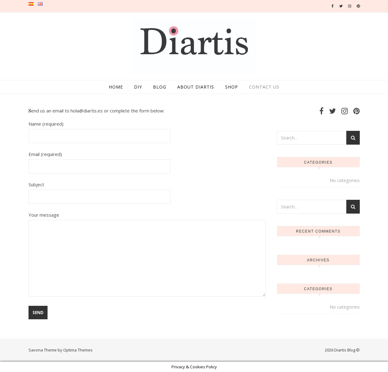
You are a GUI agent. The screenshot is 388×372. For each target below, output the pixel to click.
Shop (231, 87)
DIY (138, 87)
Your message (147, 255)
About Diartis (195, 87)
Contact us (264, 87)
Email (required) (100, 160)
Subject (100, 190)
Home (116, 87)
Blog (159, 87)
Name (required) (100, 130)
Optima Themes (78, 350)
